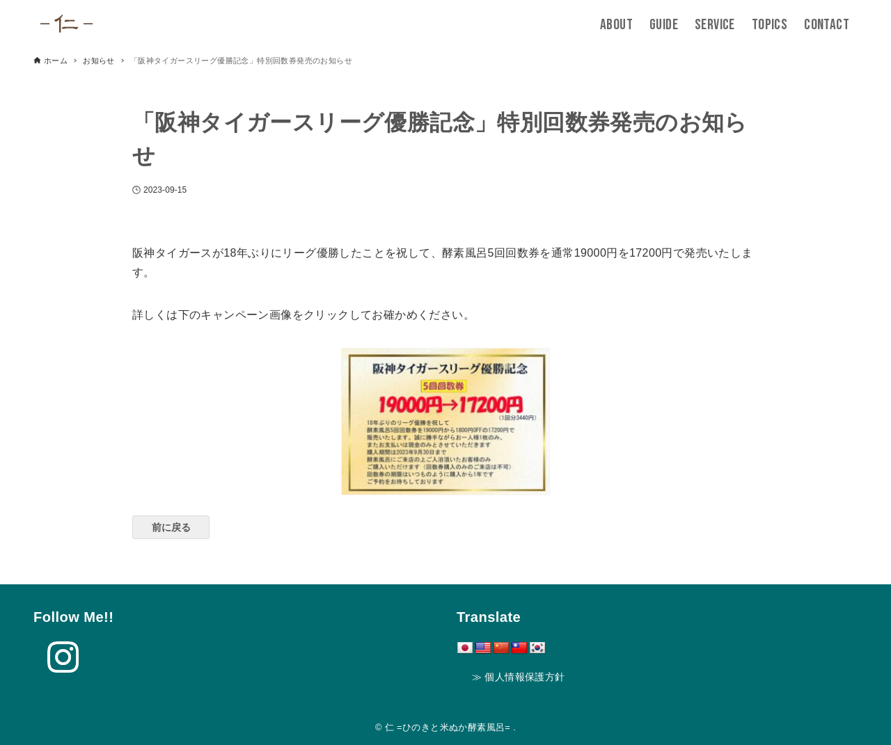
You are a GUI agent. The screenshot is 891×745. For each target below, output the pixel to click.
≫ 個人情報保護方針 (518, 676)
